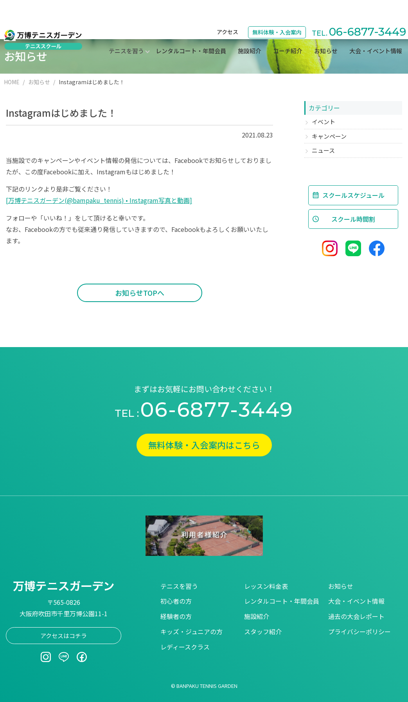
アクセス (227, 10)
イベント (323, 122)
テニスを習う (179, 586)
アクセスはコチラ (63, 635)
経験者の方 (176, 616)
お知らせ (326, 29)
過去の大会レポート (356, 616)
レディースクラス (185, 646)
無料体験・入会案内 (277, 10)
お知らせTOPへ (139, 293)
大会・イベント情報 (375, 29)
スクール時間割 (353, 219)
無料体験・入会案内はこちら (204, 444)
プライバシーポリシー (359, 631)
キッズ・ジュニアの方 (191, 631)
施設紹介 (249, 29)
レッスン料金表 (266, 586)
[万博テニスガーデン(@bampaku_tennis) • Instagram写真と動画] (99, 200)
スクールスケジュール (353, 195)
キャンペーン (329, 136)
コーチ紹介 (287, 29)
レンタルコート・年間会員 (191, 29)
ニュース (323, 150)
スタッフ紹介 (263, 631)
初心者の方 (176, 601)
